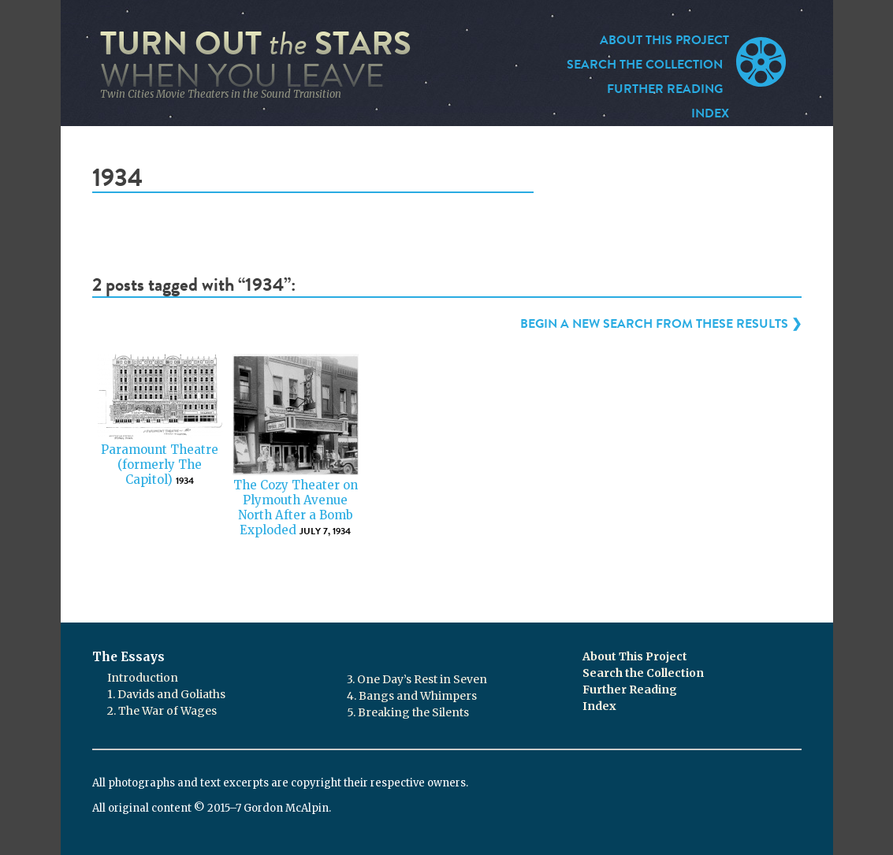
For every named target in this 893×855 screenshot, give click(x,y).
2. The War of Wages (162, 711)
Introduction (142, 678)
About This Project (664, 40)
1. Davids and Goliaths (166, 694)
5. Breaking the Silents (408, 712)
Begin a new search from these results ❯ (661, 323)
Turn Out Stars (255, 59)
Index (710, 113)
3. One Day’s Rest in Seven (417, 679)
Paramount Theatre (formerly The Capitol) (159, 464)
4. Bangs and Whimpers (412, 696)
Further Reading (665, 89)
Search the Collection (645, 64)
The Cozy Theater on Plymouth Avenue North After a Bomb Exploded (295, 507)
